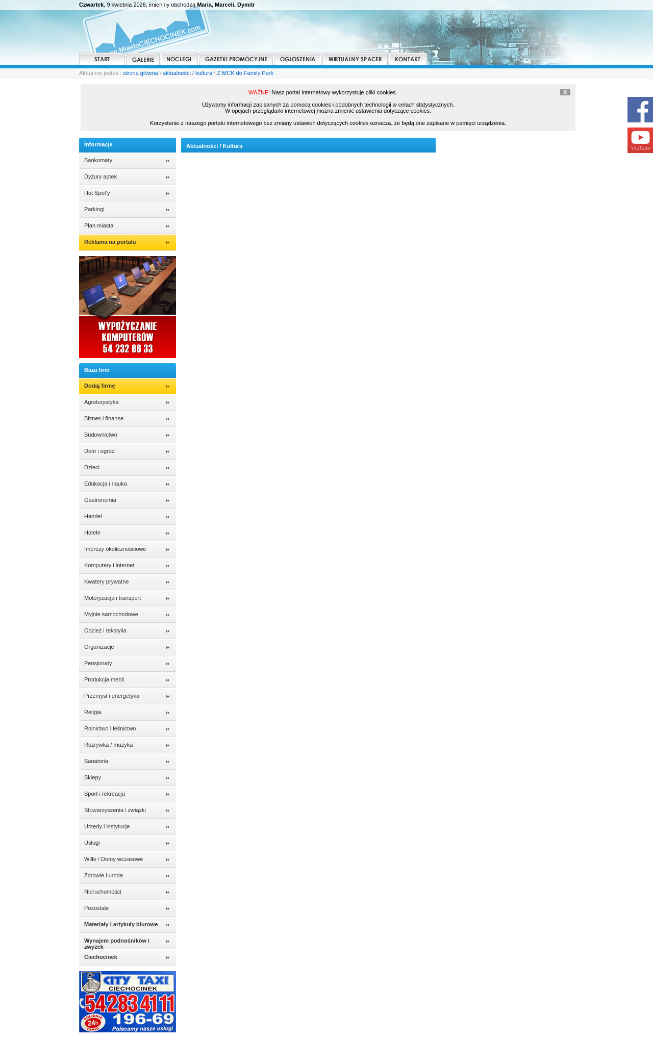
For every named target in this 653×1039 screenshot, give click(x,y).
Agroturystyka (101, 402)
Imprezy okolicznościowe (115, 549)
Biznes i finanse (103, 418)
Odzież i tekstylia (105, 630)
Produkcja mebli (104, 679)
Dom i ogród (99, 451)
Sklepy (92, 777)
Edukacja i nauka (105, 483)
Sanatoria (96, 761)
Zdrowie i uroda (103, 875)
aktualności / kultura (187, 73)
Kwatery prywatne (106, 581)
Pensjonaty (98, 663)
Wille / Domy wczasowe (113, 859)
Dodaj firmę (99, 386)
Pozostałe (96, 908)
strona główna (140, 73)
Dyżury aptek (100, 176)
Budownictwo (100, 435)
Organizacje (99, 647)
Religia (93, 712)
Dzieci (91, 467)
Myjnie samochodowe (111, 614)
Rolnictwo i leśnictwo (110, 728)
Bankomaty (98, 160)
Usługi (92, 843)
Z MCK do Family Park (245, 73)
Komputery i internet (109, 565)
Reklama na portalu (110, 242)
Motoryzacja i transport (112, 598)
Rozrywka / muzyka (108, 745)
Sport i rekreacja (104, 794)
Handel (93, 516)
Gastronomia (100, 500)
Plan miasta (98, 225)
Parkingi (94, 209)
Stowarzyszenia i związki (115, 810)
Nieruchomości (102, 892)
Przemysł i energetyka (111, 696)
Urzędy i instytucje (107, 826)
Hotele (92, 532)
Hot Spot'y (97, 193)
